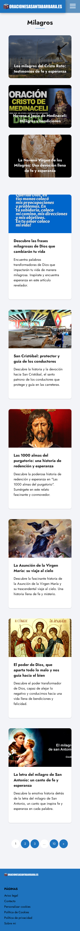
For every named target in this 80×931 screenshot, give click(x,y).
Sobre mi (10, 923)
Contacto (10, 901)
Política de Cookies (16, 912)
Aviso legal (11, 895)
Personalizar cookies (17, 906)
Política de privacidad (18, 918)
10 (53, 844)
